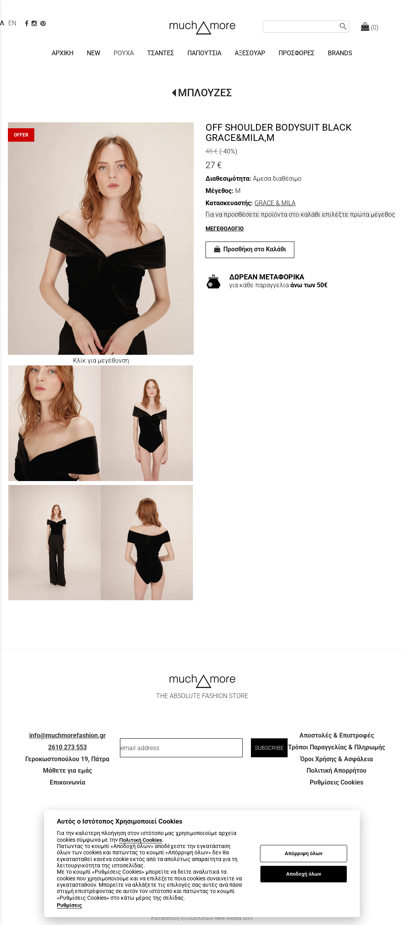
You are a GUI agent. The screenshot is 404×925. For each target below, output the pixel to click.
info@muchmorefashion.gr (67, 735)
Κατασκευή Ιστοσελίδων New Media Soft (202, 918)
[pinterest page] (43, 23)
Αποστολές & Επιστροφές (336, 735)
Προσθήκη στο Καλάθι (250, 249)
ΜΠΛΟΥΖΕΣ (205, 93)
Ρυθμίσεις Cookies (336, 782)
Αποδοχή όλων (303, 874)
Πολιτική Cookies (140, 840)
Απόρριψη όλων (304, 853)
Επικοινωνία (67, 782)
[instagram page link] (35, 23)
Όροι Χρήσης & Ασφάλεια (336, 759)
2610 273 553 (67, 747)
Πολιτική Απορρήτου (337, 770)
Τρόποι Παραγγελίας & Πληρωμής (336, 747)
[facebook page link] (27, 23)
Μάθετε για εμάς (67, 770)
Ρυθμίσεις (69, 905)
